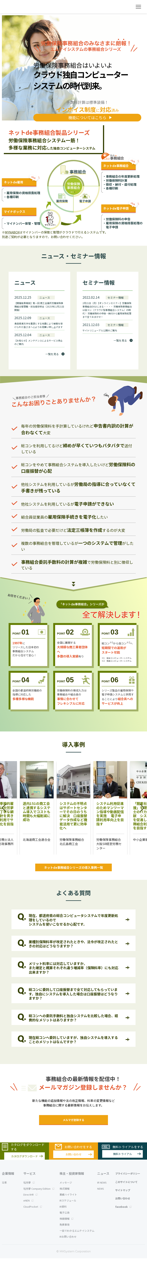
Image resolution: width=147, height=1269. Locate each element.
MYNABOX (12, 232)
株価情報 (66, 1229)
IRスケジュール (68, 1211)
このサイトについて (126, 1192)
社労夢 (29, 1193)
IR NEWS (102, 1193)
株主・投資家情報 (72, 1184)
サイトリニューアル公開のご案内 (99, 330)
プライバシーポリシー (127, 1184)
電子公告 (64, 1223)
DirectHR (30, 1205)
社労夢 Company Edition (38, 1199)
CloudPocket (32, 1217)
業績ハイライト (68, 1205)
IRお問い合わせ (68, 1247)
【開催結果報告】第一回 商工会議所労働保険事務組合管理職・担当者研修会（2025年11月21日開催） (39, 306)
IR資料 (63, 1217)
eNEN (28, 1211)
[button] (4, 808)
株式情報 (64, 1199)
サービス (29, 1184)
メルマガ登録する (73, 1120)
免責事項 (64, 1235)
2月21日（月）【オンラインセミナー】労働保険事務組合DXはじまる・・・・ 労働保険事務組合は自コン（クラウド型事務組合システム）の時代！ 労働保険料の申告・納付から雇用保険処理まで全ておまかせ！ (107, 309)
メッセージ (66, 1193)
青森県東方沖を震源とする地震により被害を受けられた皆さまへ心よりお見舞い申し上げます (38, 325)
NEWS (100, 1199)
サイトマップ (122, 1201)
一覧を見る (52, 354)
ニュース (103, 1184)
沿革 (4, 1193)
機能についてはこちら (87, 117)
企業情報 (8, 1184)
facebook (123, 1217)
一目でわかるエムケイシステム (77, 1241)
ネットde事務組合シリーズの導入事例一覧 (73, 867)
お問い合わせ (122, 1209)
